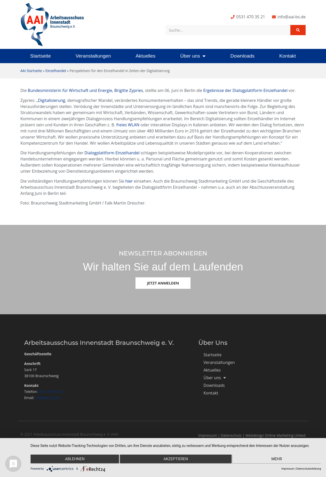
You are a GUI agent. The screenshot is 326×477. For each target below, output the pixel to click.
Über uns (193, 56)
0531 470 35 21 (51, 391)
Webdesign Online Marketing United (276, 435)
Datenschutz (231, 435)
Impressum (207, 435)
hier (129, 181)
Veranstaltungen (93, 56)
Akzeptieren (176, 459)
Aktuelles (145, 56)
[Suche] (298, 30)
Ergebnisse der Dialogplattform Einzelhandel (245, 90)
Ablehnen (74, 459)
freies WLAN (127, 125)
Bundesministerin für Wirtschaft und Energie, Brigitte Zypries (85, 90)
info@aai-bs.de (47, 397)
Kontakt (287, 56)
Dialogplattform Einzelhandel (112, 153)
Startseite (40, 56)
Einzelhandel (56, 70)
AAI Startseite (31, 70)
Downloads (242, 56)
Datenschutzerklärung (308, 468)
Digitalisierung (51, 100)
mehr (277, 459)
